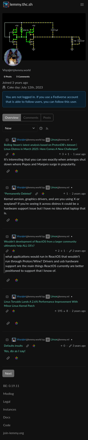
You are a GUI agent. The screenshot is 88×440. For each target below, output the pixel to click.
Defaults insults (13, 345)
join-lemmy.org (13, 433)
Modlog (8, 393)
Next (8, 373)
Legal (6, 401)
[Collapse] (7, 140)
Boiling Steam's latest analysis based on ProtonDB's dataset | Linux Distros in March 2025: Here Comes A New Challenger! (41, 147)
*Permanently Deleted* (18, 193)
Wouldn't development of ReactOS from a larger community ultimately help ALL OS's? (40, 243)
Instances (9, 409)
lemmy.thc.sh (18, 4)
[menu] (82, 4)
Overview (11, 117)
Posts (47, 117)
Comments (30, 117)
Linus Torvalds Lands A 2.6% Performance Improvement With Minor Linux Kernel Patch (41, 303)
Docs (6, 417)
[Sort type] (20, 128)
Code (6, 425)
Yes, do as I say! (14, 351)
